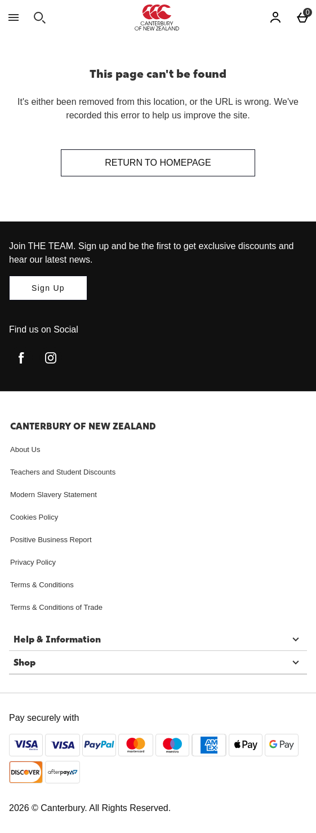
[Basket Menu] (302, 17)
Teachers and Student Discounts (62, 472)
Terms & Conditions (42, 585)
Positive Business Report (51, 539)
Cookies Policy (34, 517)
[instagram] (50, 357)
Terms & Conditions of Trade (56, 607)
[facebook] (21, 357)
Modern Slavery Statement (53, 494)
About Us (25, 449)
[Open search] (39, 17)
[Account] (275, 17)
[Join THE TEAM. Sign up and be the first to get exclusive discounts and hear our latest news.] (48, 288)
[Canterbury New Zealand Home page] (157, 17)
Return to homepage (158, 162)
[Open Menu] (13, 17)
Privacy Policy (33, 562)
